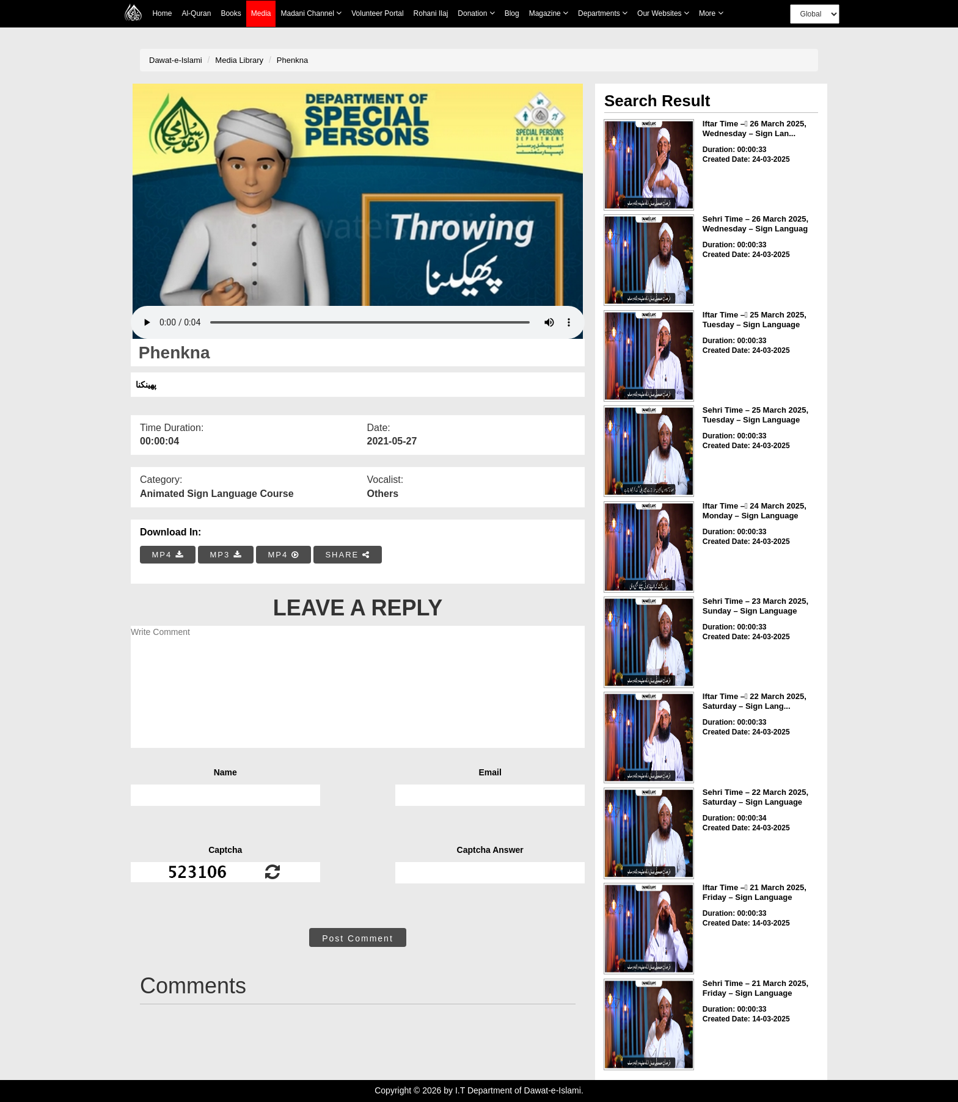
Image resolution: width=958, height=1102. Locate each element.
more (711, 13)
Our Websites (663, 13)
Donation (476, 13)
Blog (512, 13)
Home (162, 13)
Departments (602, 13)
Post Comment (357, 938)
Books (231, 13)
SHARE (347, 554)
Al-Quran (196, 13)
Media (261, 14)
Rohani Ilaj (431, 13)
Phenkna (292, 60)
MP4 (168, 554)
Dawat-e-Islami (175, 60)
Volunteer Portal (377, 13)
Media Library (239, 60)
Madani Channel (311, 13)
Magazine (548, 13)
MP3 (225, 554)
